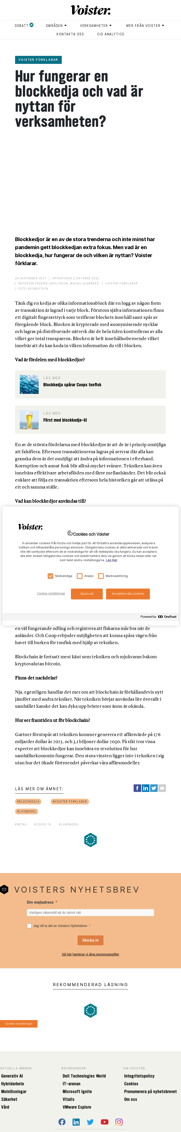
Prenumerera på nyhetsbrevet (150, 1091)
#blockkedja (28, 801)
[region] (90, 566)
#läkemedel (69, 824)
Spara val (86, 593)
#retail (21, 824)
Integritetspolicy (139, 1076)
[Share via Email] (162, 788)
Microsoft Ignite (77, 1091)
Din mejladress (40, 902)
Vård (5, 1107)
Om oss (130, 1099)
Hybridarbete (12, 1084)
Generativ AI (12, 1076)
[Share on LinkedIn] (145, 788)
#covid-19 (42, 824)
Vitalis (68, 1099)
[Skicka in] (90, 940)
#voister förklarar (70, 801)
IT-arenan (71, 1084)
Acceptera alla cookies (128, 593)
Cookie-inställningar (18, 1023)
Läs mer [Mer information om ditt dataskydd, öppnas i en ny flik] (111, 560)
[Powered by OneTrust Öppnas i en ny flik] (158, 618)
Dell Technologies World (84, 1076)
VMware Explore (77, 1107)
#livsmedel (26, 811)
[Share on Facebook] (137, 788)
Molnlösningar (13, 1091)
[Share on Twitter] (154, 788)
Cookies (131, 1084)
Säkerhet (9, 1099)
